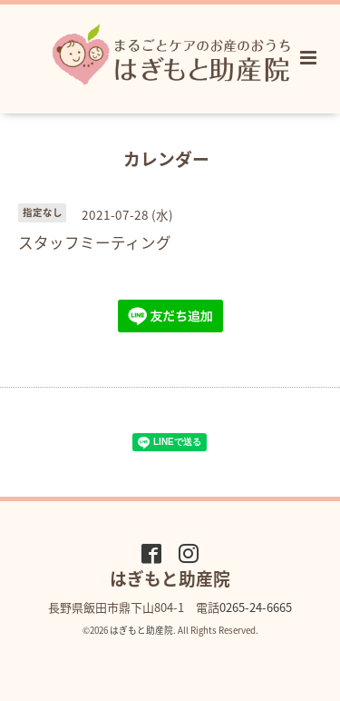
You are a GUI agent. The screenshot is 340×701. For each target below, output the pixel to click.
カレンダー (166, 158)
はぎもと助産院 (141, 630)
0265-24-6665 (255, 607)
